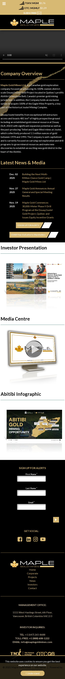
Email (30, 502)
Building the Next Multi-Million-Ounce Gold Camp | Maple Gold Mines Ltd (36, 178)
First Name (31, 474)
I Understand (32, 673)
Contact (32, 588)
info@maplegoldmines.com (36, 641)
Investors (32, 584)
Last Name (31, 488)
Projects (32, 577)
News (32, 580)
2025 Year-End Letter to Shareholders (28, 235)
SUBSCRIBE (32, 12)
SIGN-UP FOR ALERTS (28, 225)
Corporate (32, 573)
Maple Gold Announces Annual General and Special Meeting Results (38, 192)
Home (32, 569)
